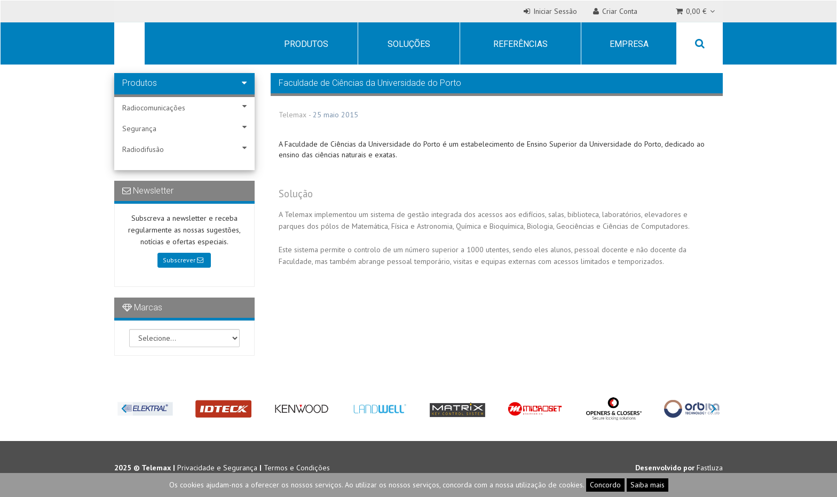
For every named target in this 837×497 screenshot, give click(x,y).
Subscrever (183, 260)
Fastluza (710, 467)
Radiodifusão (184, 149)
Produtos (306, 44)
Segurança (184, 128)
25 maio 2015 (335, 114)
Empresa (629, 44)
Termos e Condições (297, 467)
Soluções (409, 44)
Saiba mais (647, 485)
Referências (520, 44)
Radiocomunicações (184, 107)
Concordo (605, 485)
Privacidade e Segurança (217, 467)
